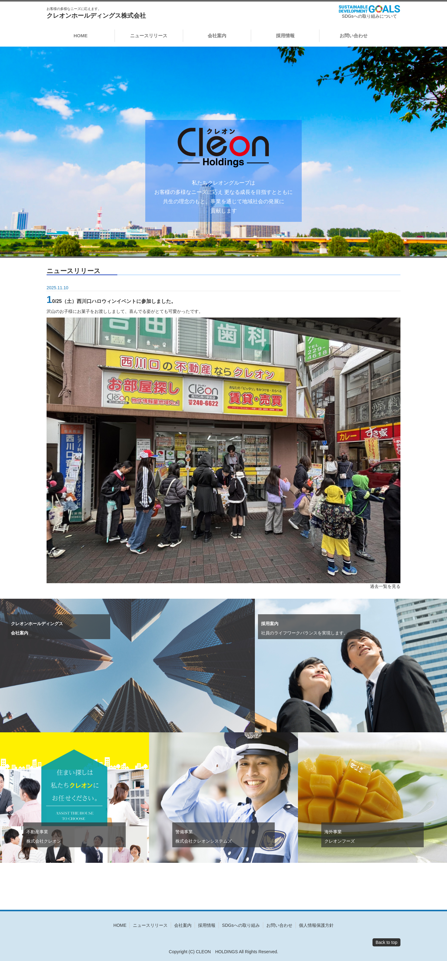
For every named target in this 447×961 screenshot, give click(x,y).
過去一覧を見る (385, 586)
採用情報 (285, 35)
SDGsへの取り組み (241, 925)
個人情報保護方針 (316, 925)
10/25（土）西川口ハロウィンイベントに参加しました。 (111, 301)
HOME (81, 35)
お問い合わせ (354, 35)
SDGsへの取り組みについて (369, 16)
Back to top (386, 942)
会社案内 (217, 35)
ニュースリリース (148, 35)
